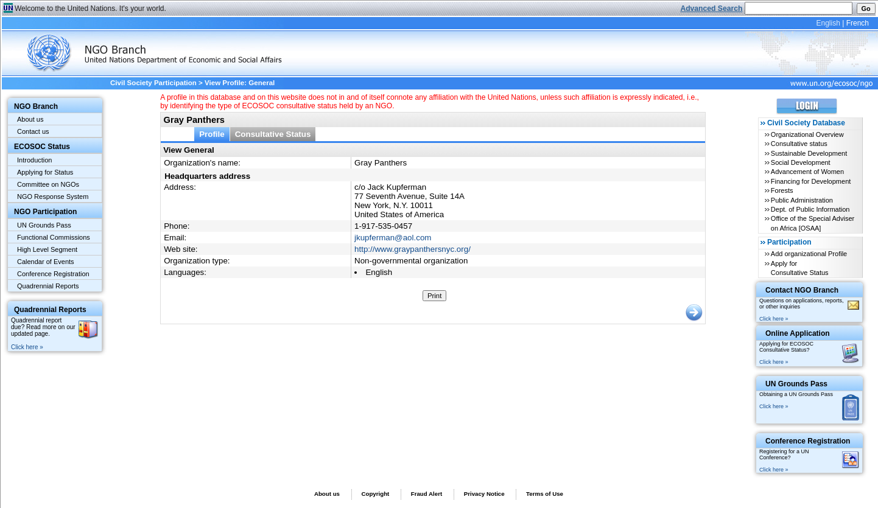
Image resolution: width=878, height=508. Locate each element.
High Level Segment (47, 249)
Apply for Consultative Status (800, 268)
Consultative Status (273, 134)
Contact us (33, 131)
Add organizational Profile (809, 253)
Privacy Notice (484, 493)
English (828, 23)
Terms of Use (544, 493)
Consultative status (799, 143)
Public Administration (802, 200)
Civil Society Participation (153, 82)
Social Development (801, 162)
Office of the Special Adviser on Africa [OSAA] (812, 223)
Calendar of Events (45, 261)
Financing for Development (811, 181)
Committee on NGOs (48, 184)
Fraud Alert (426, 493)
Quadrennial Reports (48, 286)
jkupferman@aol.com (392, 237)
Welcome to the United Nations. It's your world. (90, 8)
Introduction (34, 160)
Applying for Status (45, 172)
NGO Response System (52, 196)
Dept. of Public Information (810, 209)
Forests (782, 190)
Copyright (375, 493)
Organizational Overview (807, 134)
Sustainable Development (809, 153)
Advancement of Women (807, 171)
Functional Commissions (53, 237)
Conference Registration (53, 273)
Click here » (27, 347)
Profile (212, 134)
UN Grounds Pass (44, 225)
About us (30, 119)
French (857, 23)
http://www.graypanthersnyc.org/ (412, 249)
